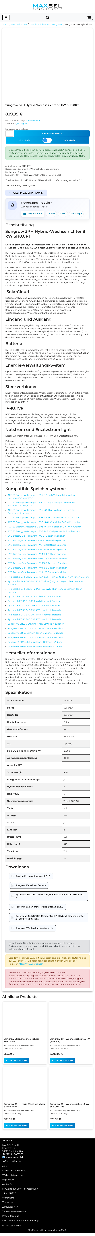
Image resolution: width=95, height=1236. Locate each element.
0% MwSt (7, 1191)
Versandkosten (33, 120)
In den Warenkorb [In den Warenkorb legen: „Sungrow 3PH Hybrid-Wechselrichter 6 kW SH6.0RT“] (16, 1128)
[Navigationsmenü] (6, 17)
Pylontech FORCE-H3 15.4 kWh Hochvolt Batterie (34, 603)
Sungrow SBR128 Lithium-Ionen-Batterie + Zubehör (35, 630)
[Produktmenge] (9, 134)
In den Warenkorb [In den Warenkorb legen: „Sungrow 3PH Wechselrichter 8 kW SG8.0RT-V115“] (62, 1128)
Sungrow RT (23, 169)
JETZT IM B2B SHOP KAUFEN (26, 193)
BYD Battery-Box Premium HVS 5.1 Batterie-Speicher (36, 537)
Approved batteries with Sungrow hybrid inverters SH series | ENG (50, 899)
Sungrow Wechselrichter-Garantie (34, 930)
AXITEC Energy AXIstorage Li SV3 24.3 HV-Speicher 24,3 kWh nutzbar (44, 533)
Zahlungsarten (10, 1214)
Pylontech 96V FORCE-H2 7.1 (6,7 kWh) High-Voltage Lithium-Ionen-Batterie (48, 578)
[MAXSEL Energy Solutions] (47, 6)
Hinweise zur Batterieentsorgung (20, 1196)
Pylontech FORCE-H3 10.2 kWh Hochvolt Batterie (34, 598)
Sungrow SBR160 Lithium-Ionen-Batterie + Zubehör (35, 635)
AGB (4, 1173)
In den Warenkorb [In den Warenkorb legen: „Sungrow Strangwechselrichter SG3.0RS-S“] (16, 1063)
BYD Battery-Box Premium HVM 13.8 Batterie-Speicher (37, 560)
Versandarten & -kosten (14, 1218)
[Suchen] (47, 17)
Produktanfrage (10, 1223)
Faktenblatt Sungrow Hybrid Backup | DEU (39, 909)
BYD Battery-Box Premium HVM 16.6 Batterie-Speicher (37, 565)
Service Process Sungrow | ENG (33, 878)
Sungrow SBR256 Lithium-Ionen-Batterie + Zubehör (35, 648)
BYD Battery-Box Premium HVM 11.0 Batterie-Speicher (37, 555)
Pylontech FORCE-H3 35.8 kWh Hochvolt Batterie (34, 621)
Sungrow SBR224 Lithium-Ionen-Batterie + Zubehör (35, 644)
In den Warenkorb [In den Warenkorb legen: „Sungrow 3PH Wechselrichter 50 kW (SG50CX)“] (62, 1063)
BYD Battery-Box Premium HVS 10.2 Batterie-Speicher (37, 546)
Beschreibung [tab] (19, 225)
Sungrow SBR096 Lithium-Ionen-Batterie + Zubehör (36, 625)
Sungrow (22, 172)
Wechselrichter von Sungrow (46, 24)
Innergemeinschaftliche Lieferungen (21, 1227)
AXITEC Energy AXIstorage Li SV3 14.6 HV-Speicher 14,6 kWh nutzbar (44, 524)
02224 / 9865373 (14, 1161)
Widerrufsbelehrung (13, 1182)
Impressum (8, 1187)
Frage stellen (32, 214)
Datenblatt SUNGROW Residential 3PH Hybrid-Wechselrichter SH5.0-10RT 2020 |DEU (50, 920)
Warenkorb (8, 1205)
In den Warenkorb (51, 133)
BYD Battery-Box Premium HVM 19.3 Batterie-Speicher (37, 569)
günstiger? (21, 124)
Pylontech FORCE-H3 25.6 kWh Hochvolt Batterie (34, 612)
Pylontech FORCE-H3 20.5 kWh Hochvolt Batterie (34, 607)
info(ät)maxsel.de (15, 1164)
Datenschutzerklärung (14, 1177)
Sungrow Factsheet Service (31, 888)
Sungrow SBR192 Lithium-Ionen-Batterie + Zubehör (35, 639)
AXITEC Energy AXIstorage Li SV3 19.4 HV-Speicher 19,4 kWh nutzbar (44, 528)
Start (5, 24)
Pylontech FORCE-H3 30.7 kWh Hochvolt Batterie (34, 616)
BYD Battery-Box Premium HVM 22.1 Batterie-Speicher (37, 574)
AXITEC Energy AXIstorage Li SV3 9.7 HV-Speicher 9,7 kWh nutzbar (43, 519)
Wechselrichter (19, 24)
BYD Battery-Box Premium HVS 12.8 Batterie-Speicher (37, 551)
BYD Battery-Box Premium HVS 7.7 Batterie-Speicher (36, 542)
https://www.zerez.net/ (31, 966)
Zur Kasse (7, 1209)
